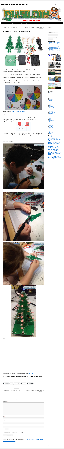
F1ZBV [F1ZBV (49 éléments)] (54, 139)
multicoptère (51, 115)
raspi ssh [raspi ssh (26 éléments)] (50, 150)
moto (50, 114)
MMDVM (51, 113)
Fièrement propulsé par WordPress (55, 445)
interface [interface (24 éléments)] (54, 143)
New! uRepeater (17, 23)
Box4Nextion (33, 23)
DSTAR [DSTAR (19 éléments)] (57, 138)
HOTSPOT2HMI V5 (41, 23)
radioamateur (51, 120)
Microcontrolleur (52, 112)
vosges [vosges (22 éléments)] (56, 159)
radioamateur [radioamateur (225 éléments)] (53, 146)
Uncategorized (51, 129)
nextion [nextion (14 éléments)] (60, 143)
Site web (4, 424)
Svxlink (50, 126)
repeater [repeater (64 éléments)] (50, 153)
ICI (28, 377)
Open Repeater (51, 117)
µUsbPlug (51, 133)
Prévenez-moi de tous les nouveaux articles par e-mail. (13, 432)
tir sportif (50, 128)
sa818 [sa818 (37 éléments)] (52, 155)
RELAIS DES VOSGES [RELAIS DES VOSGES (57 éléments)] (54, 152)
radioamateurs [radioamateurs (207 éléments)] (53, 148)
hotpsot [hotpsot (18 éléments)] (58, 142)
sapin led (40, 386)
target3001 (51, 127)
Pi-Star (50, 118)
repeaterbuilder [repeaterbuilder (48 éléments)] (56, 153)
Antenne (50, 92)
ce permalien (16, 388)
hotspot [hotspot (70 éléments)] (50, 143)
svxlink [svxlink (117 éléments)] (50, 157)
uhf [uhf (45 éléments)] (49, 159)
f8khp (50, 104)
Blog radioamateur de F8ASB (14, 4)
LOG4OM (51, 111)
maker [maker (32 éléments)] (57, 143)
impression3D (51, 107)
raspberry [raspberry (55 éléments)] (50, 149)
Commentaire (5, 401)
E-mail (4, 420)
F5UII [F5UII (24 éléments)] (60, 139)
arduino (50, 93)
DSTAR (50, 100)
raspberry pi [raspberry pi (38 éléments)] (56, 149)
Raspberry (51, 121)
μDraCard (28, 23)
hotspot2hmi (51, 106)
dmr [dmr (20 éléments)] (51, 138)
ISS (49, 110)
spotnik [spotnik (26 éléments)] (57, 155)
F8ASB (37, 386)
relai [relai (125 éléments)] (53, 151)
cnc (49, 98)
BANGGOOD (31, 373)
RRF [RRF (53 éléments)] (49, 155)
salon (50, 124)
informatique (51, 108)
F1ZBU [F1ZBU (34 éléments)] (50, 139)
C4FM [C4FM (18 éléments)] (49, 138)
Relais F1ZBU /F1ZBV (53, 122)
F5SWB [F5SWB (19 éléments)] (57, 139)
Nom (4, 416)
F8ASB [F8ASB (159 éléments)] (51, 141)
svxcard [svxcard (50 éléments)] (58, 156)
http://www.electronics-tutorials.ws (19, 111)
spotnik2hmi (51, 125)
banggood (34, 386)
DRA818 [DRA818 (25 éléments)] (54, 138)
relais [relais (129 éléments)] (57, 151)
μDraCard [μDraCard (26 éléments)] (59, 159)
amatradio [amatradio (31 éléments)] (50, 136)
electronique (20, 386)
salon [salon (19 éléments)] (54, 155)
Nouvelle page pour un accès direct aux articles (11, 27)
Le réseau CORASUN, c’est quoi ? (54, 42)
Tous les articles (49, 23)
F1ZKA (50, 103)
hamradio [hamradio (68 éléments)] (51, 142)
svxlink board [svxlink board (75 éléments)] (57, 157)
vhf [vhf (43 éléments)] (53, 159)
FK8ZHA (50, 105)
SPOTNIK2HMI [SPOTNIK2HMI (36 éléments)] (52, 156)
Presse (50, 119)
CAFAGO (51, 97)
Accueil (4, 23)
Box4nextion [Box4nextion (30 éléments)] (58, 136)
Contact (55, 23)
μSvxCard (23, 23)
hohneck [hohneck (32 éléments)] (55, 142)
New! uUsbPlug (10, 23)
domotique (51, 99)
